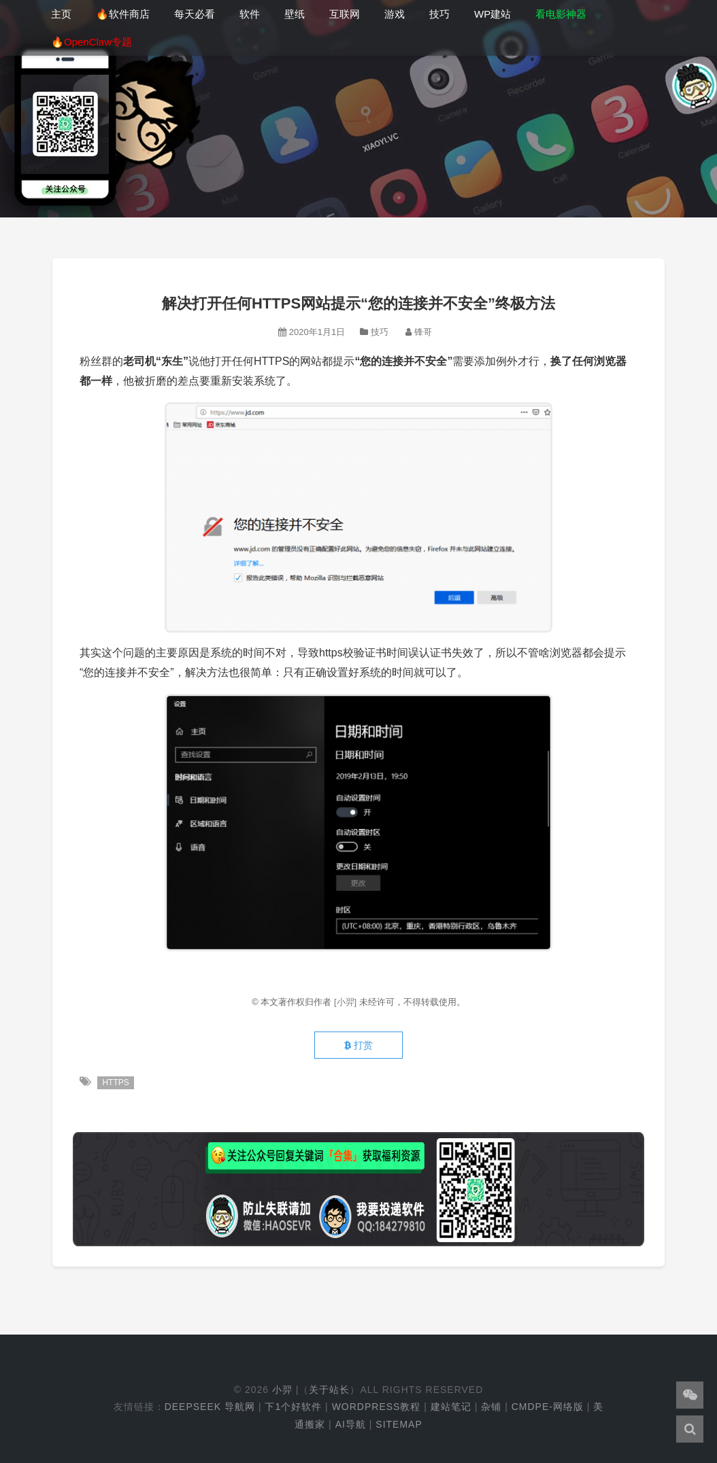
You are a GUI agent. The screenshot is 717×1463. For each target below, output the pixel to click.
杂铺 (491, 1407)
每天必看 (194, 14)
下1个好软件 (293, 1407)
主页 (61, 14)
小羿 (282, 1389)
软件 (249, 14)
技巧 (439, 14)
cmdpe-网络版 (548, 1407)
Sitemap (399, 1424)
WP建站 (492, 14)
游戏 (394, 14)
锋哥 (423, 332)
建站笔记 (451, 1407)
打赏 (358, 1045)
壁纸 (294, 14)
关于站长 (329, 1389)
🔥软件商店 (123, 14)
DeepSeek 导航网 (210, 1407)
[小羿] (346, 1002)
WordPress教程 (376, 1407)
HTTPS (115, 1082)
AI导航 (350, 1424)
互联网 (344, 14)
